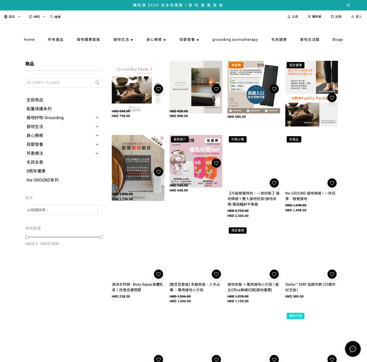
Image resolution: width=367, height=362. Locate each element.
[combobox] (63, 210)
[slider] (27, 237)
